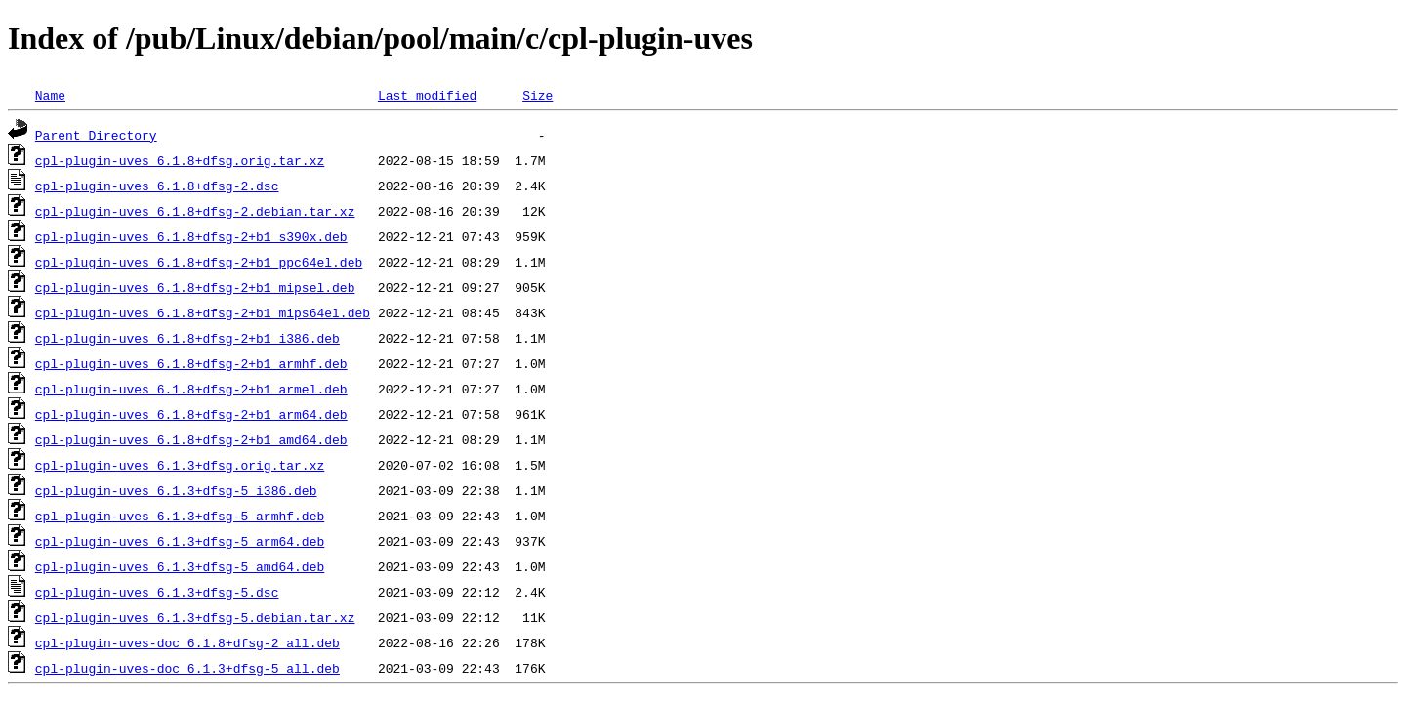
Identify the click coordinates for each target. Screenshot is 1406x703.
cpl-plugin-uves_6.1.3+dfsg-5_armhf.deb (179, 515)
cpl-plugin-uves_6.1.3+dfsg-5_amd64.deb (179, 566)
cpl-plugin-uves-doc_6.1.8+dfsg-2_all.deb (187, 642)
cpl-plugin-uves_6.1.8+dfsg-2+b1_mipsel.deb (195, 287)
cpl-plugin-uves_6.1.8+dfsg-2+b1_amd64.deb (191, 439)
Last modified (427, 94)
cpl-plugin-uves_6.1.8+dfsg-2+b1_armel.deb (191, 388)
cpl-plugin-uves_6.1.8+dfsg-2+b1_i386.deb (187, 338)
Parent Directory (96, 135)
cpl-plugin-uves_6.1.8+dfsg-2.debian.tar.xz (195, 211)
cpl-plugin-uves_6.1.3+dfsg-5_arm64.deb (179, 541)
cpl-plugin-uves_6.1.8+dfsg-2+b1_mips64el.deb (202, 312)
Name (50, 94)
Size (537, 94)
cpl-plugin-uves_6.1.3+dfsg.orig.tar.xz (179, 465)
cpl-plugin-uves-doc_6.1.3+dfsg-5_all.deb (187, 668)
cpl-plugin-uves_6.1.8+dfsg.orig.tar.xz (179, 160)
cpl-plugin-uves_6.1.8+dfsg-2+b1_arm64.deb (191, 414)
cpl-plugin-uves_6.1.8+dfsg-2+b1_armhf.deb (191, 363)
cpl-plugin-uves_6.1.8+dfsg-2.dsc (157, 185)
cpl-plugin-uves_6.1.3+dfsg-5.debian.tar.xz (195, 617)
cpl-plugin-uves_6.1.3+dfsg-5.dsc (157, 591)
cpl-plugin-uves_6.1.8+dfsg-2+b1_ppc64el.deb (198, 261)
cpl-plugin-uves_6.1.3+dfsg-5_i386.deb (176, 490)
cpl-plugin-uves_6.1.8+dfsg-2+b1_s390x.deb (191, 236)
